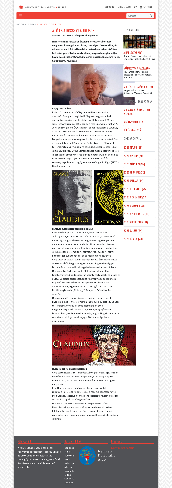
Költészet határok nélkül (138, 87)
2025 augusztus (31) (135, 222)
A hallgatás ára (132, 52)
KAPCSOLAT (110, 7)
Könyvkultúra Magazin (122, 447)
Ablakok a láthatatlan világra (136, 112)
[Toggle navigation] (20, 15)
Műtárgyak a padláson (136, 68)
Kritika (31, 24)
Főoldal (20, 24)
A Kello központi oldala (69, 470)
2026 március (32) (134, 164)
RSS (135, 7)
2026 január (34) (133, 180)
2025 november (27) (135, 197)
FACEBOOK (146, 7)
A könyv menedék (133, 122)
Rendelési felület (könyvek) (69, 451)
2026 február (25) (134, 172)
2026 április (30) (133, 155)
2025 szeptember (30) (136, 214)
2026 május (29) (132, 147)
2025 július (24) (132, 230)
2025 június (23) (133, 239)
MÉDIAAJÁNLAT (124, 7)
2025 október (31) (134, 205)
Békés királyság (132, 130)
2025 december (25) (135, 189)
